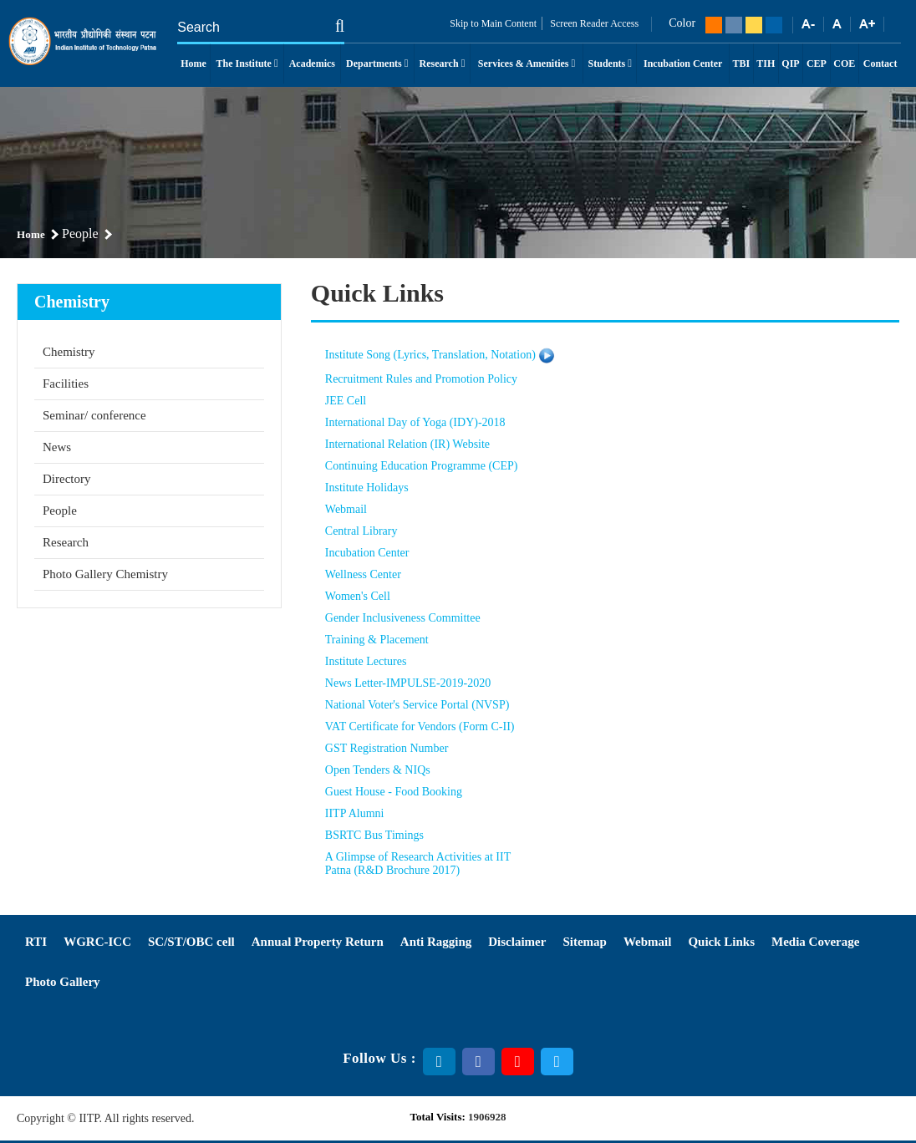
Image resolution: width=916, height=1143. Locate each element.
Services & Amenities (526, 63)
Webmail (346, 509)
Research (443, 63)
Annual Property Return (318, 941)
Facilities (66, 383)
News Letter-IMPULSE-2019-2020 (408, 683)
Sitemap (584, 941)
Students (610, 63)
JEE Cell (345, 400)
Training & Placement (377, 639)
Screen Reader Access (593, 23)
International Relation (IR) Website (407, 444)
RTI (36, 941)
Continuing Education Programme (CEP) (421, 466)
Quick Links (721, 941)
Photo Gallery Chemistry (105, 574)
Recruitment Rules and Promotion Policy (421, 379)
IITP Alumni (354, 813)
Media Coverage (815, 941)
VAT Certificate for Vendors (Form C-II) (420, 726)
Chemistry (69, 351)
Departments (377, 63)
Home (193, 63)
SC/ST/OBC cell (191, 941)
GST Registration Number (387, 748)
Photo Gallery (62, 981)
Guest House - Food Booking (393, 791)
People (60, 510)
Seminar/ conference (94, 415)
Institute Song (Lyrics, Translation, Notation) (430, 354)
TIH (765, 63)
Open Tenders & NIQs (377, 770)
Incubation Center (683, 63)
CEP (817, 63)
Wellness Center (363, 574)
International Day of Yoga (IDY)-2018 (415, 422)
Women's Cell (357, 596)
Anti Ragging (435, 941)
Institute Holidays (367, 487)
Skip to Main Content (493, 23)
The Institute (247, 63)
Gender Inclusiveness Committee (403, 618)
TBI (742, 63)
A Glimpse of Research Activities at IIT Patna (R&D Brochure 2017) (418, 863)
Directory (66, 478)
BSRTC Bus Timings (374, 835)
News (57, 447)
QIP (790, 63)
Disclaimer (517, 941)
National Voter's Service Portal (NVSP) (417, 704)
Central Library (361, 531)
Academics (312, 63)
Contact (880, 63)
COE (844, 63)
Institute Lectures (366, 661)
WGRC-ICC (97, 941)
